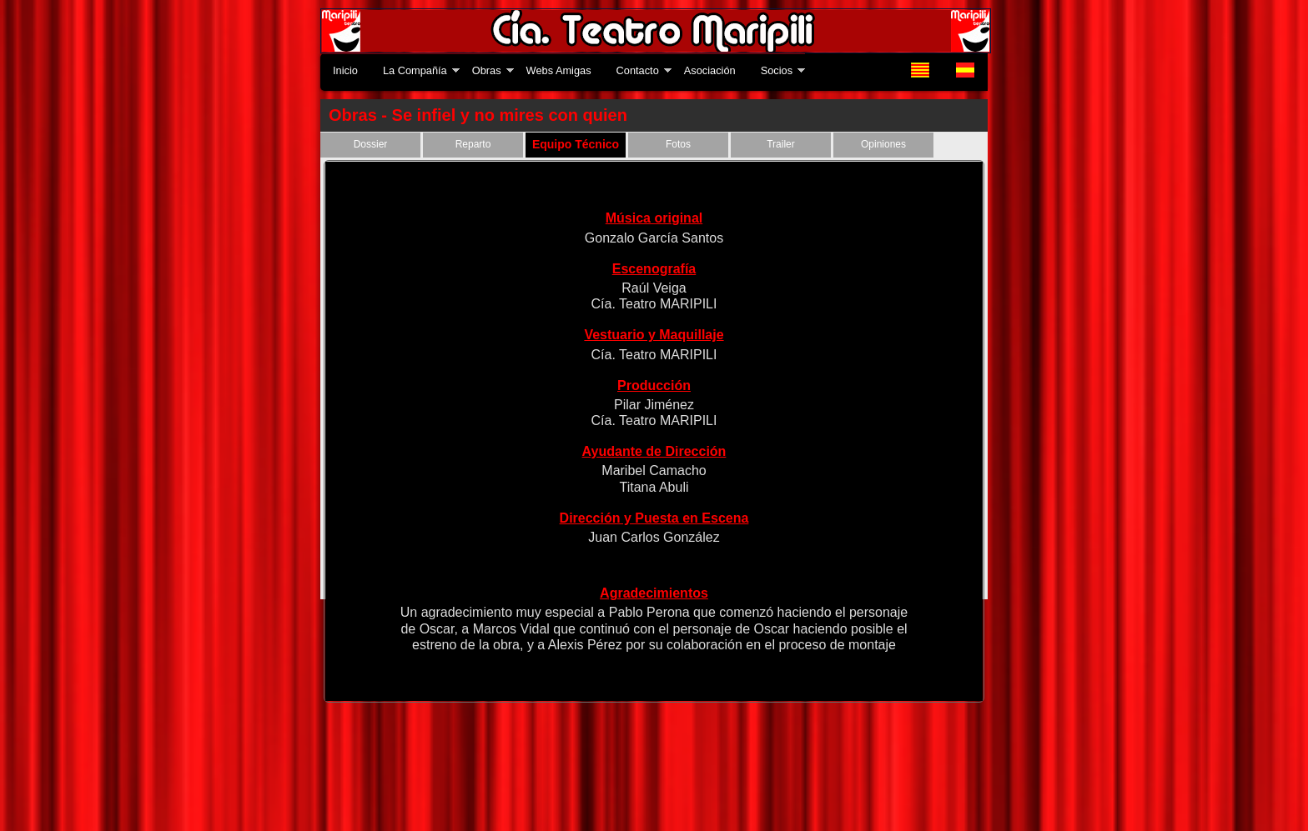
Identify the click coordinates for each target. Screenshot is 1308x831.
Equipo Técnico (575, 144)
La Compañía (415, 70)
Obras (486, 70)
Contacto (637, 70)
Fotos (678, 144)
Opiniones (883, 144)
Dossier (371, 144)
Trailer (781, 144)
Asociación (710, 70)
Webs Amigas (558, 70)
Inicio (345, 70)
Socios (776, 70)
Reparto (473, 144)
